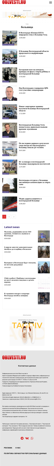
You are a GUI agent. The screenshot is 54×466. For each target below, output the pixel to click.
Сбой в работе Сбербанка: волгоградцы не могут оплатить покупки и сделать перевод (20, 280)
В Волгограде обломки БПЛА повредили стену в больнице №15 (33, 34)
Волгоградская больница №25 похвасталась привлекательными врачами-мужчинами (33, 127)
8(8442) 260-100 (7, 395)
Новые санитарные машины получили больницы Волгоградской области (34, 108)
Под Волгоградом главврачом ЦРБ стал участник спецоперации (33, 89)
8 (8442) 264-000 (24, 399)
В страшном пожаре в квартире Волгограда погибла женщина (16, 295)
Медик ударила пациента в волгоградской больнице (30, 200)
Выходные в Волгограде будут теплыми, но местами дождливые (20, 264)
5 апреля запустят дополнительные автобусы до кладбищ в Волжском (18, 248)
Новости (6, 63)
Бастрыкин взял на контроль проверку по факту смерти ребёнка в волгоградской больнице (34, 72)
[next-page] (14, 217)
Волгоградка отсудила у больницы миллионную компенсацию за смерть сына (34, 182)
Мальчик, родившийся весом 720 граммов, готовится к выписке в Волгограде (17, 234)
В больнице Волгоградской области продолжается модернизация (34, 52)
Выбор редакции (8, 44)
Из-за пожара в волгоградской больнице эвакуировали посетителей (34, 163)
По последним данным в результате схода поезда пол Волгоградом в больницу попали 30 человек (34, 145)
